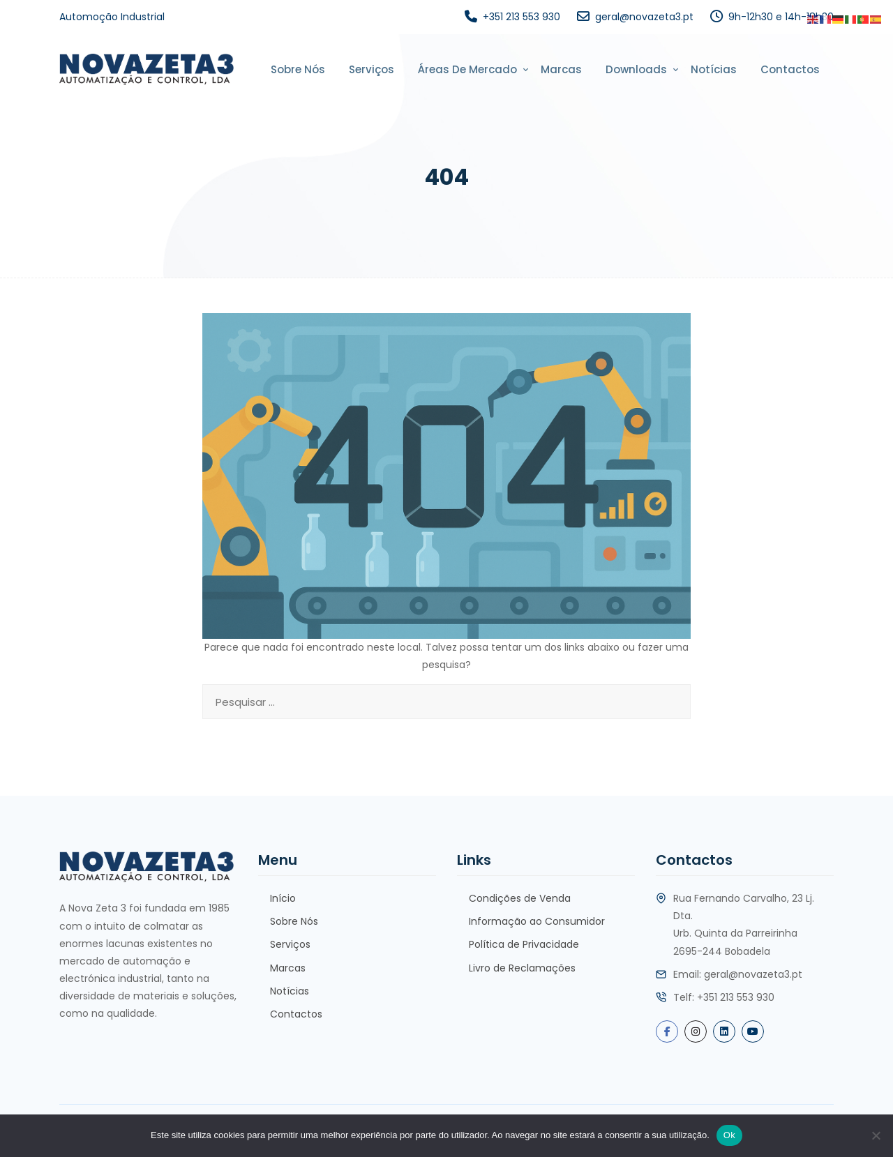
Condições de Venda (520, 898)
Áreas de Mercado (467, 69)
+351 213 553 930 (521, 17)
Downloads (636, 69)
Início (283, 898)
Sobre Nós (298, 69)
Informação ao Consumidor (537, 921)
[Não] (876, 1135)
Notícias (714, 69)
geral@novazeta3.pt (644, 17)
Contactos (790, 69)
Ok (729, 1135)
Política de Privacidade (524, 944)
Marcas (561, 69)
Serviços (371, 69)
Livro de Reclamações (522, 968)
